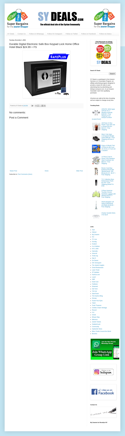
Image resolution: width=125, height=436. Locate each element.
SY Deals (10, 34)
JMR (93, 279)
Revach (94, 310)
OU (93, 237)
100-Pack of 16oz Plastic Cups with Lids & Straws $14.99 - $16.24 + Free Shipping (108, 126)
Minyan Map (96, 317)
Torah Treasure (96, 305)
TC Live (94, 239)
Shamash (95, 286)
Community (95, 326)
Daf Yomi (95, 289)
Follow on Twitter (72, 34)
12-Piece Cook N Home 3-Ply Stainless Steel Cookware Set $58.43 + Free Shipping (108, 160)
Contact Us (22, 34)
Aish (93, 230)
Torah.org (95, 256)
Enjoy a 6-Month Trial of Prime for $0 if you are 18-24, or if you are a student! (109, 148)
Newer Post (13, 171)
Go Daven (95, 260)
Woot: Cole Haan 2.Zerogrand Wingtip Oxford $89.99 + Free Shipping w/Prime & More (108, 137)
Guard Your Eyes (97, 300)
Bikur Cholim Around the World (101, 331)
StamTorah (95, 293)
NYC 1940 (95, 248)
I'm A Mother (96, 246)
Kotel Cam (95, 282)
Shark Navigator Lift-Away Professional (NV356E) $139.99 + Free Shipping (108, 204)
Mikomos (95, 319)
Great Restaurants (97, 267)
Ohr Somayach (96, 263)
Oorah (94, 315)
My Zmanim (95, 234)
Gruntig (94, 241)
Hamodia (95, 251)
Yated (93, 303)
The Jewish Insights (98, 265)
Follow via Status (105, 34)
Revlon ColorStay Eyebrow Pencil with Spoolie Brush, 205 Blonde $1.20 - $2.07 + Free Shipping (109, 171)
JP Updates (95, 272)
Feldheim (95, 284)
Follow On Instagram (54, 34)
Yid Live (94, 291)
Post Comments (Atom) (25, 174)
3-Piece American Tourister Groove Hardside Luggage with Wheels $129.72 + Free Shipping (109, 194)
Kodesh (94, 244)
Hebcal (94, 232)
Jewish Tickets (96, 322)
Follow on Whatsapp (36, 34)
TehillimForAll (96, 324)
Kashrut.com (96, 274)
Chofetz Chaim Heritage (99, 308)
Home (46, 171)
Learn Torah (95, 270)
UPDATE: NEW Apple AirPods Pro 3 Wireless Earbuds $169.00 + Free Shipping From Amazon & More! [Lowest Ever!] (103, 114)
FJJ (93, 312)
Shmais (94, 298)
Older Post (79, 171)
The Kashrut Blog (97, 296)
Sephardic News (97, 329)
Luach (94, 277)
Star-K (94, 258)
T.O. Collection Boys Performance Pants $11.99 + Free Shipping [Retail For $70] (108, 183)
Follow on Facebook (88, 34)
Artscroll (94, 253)
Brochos (94, 333)
